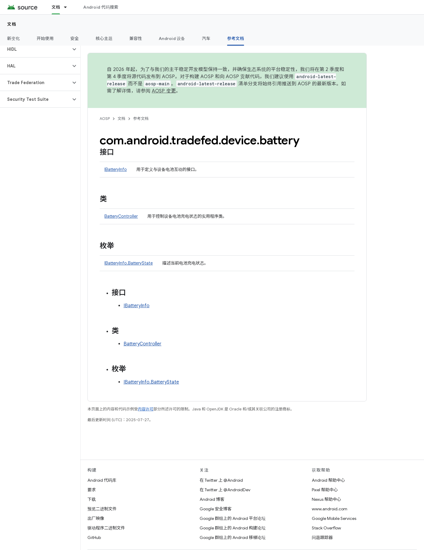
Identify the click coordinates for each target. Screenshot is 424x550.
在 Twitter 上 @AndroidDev (225, 489)
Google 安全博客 (216, 509)
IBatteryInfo (115, 169)
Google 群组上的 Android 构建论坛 (233, 528)
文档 (11, 24)
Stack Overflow (326, 528)
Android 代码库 (101, 480)
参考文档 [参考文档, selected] (235, 38)
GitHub (94, 537)
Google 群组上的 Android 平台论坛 (233, 518)
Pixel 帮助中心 (325, 489)
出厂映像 (95, 518)
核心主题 (103, 38)
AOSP (105, 118)
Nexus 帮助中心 (326, 499)
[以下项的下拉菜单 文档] (68, 7)
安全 (74, 38)
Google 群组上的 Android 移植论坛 (233, 537)
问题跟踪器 (322, 537)
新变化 (13, 38)
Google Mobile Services (334, 518)
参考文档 (141, 118)
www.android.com (329, 509)
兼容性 (135, 38)
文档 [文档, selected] (56, 7)
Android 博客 (212, 499)
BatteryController (121, 216)
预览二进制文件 (102, 509)
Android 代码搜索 (100, 7)
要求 (91, 489)
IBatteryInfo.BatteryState (128, 263)
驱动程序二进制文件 (106, 528)
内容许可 (145, 409)
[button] (35, 49)
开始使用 (45, 38)
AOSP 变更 (164, 91)
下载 (91, 499)
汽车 (206, 38)
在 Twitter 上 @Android (221, 480)
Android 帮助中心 (328, 480)
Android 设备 (172, 38)
